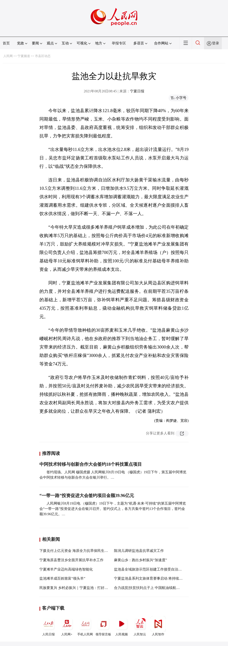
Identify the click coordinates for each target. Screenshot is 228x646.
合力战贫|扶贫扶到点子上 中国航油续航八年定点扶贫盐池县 (161, 588)
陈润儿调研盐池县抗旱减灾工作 (139, 551)
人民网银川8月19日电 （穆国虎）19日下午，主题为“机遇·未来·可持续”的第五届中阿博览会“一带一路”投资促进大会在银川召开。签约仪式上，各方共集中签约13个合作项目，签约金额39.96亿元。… (112, 508)
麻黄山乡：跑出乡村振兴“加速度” (140, 560)
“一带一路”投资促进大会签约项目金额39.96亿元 (86, 495)
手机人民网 (85, 626)
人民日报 (48, 626)
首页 (6, 43)
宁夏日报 (137, 91)
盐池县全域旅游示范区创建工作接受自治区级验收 (153, 569)
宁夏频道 (24, 56)
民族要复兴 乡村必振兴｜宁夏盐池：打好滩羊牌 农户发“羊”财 (88, 588)
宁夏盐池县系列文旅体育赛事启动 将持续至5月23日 (154, 578)
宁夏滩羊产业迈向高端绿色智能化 (66, 569)
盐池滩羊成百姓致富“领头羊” (62, 578)
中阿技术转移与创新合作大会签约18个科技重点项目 (90, 464)
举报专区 (119, 43)
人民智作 (158, 626)
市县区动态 (43, 56)
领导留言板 (103, 626)
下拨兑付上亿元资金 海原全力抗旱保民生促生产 (77, 551)
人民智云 (140, 626)
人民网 (8, 56)
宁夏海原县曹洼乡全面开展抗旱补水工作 (71, 560)
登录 (215, 43)
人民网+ (67, 626)
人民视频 (121, 626)
